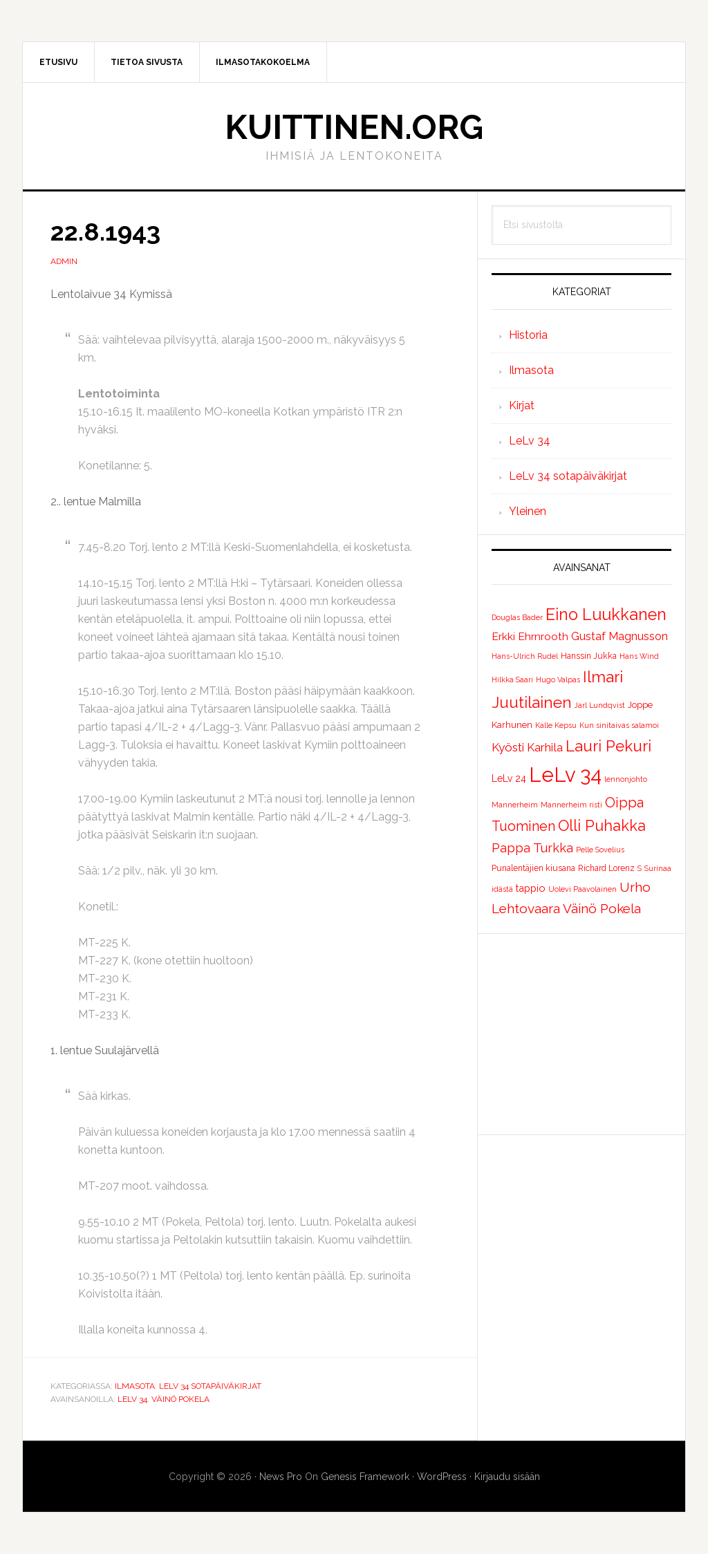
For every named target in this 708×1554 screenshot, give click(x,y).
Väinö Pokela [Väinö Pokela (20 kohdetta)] (602, 908)
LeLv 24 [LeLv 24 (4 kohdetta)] (509, 778)
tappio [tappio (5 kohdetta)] (531, 888)
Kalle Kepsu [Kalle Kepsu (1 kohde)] (556, 725)
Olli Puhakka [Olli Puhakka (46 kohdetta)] (602, 825)
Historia (528, 334)
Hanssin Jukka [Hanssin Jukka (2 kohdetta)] (589, 656)
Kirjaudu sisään (507, 1476)
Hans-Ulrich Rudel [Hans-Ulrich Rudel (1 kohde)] (525, 656)
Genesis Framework (365, 1476)
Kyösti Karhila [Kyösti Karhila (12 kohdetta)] (527, 747)
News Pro (280, 1476)
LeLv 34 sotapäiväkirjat (210, 1386)
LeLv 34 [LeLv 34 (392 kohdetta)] (565, 774)
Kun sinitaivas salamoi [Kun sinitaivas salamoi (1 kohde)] (619, 725)
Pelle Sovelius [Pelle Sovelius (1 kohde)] (600, 849)
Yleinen (527, 511)
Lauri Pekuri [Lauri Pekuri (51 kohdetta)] (608, 746)
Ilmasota (135, 1386)
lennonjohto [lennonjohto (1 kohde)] (625, 779)
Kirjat (521, 405)
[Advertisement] (581, 1034)
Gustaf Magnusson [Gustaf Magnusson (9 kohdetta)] (619, 636)
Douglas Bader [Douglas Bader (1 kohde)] (517, 617)
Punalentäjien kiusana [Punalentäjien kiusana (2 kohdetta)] (533, 868)
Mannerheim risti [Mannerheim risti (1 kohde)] (571, 805)
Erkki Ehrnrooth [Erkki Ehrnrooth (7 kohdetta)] (530, 636)
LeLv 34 (132, 1399)
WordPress (442, 1476)
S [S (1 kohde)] (639, 868)
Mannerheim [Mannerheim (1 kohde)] (515, 805)
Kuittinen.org (354, 127)
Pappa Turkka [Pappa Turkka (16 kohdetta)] (532, 848)
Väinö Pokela (180, 1399)
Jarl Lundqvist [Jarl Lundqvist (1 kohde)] (600, 705)
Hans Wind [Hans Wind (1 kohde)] (639, 656)
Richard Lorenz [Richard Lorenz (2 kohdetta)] (606, 868)
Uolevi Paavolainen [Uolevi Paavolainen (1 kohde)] (582, 889)
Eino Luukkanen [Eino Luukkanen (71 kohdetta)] (606, 614)
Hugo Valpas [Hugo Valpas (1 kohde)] (558, 679)
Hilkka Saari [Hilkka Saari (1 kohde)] (512, 679)
